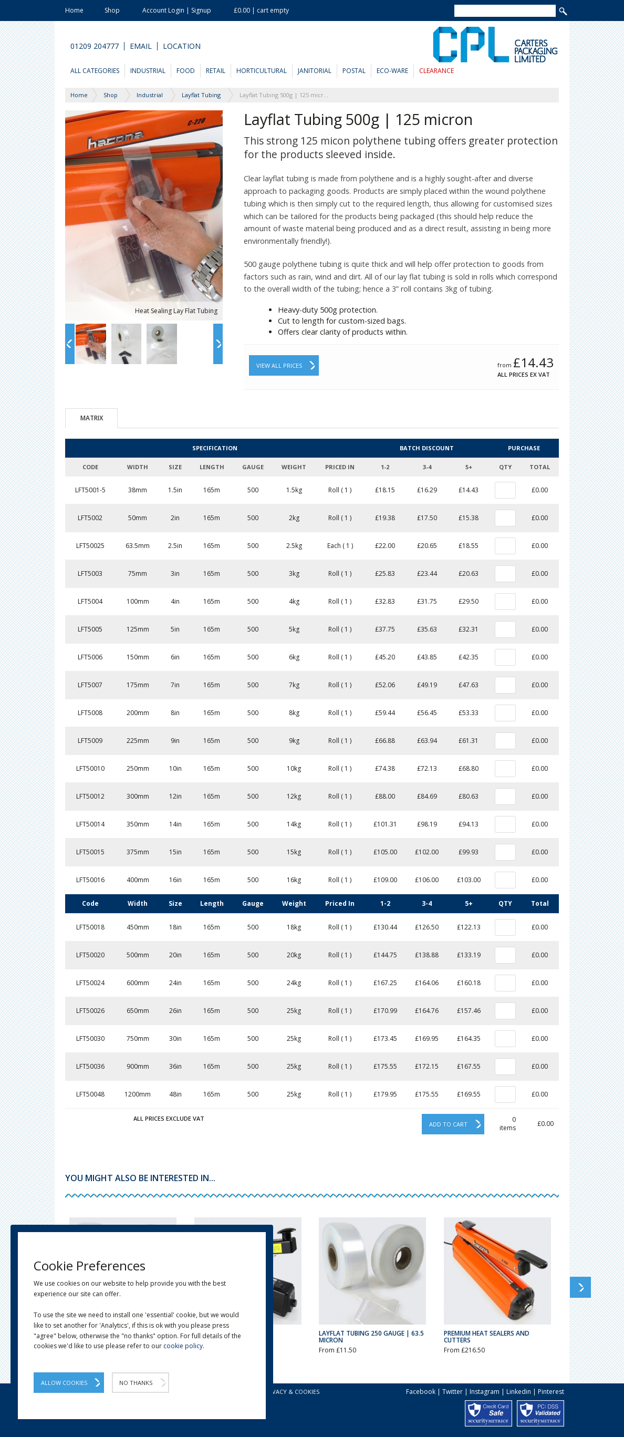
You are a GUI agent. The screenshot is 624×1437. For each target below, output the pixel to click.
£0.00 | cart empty (261, 10)
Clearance (436, 70)
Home (74, 10)
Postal (354, 70)
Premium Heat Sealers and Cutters (486, 1337)
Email (141, 46)
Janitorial (314, 70)
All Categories (94, 70)
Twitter (452, 1391)
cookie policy (183, 1345)
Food (185, 70)
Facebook (420, 1391)
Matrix (91, 417)
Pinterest (551, 1391)
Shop (112, 10)
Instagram (485, 1391)
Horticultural (261, 70)
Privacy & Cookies (291, 1391)
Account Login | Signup (176, 10)
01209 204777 (94, 46)
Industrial (147, 70)
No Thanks (135, 1383)
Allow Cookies (64, 1383)
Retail (215, 70)
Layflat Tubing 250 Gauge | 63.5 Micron (371, 1337)
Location (182, 46)
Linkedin (518, 1391)
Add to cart (448, 1124)
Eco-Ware (392, 70)
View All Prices (279, 365)
